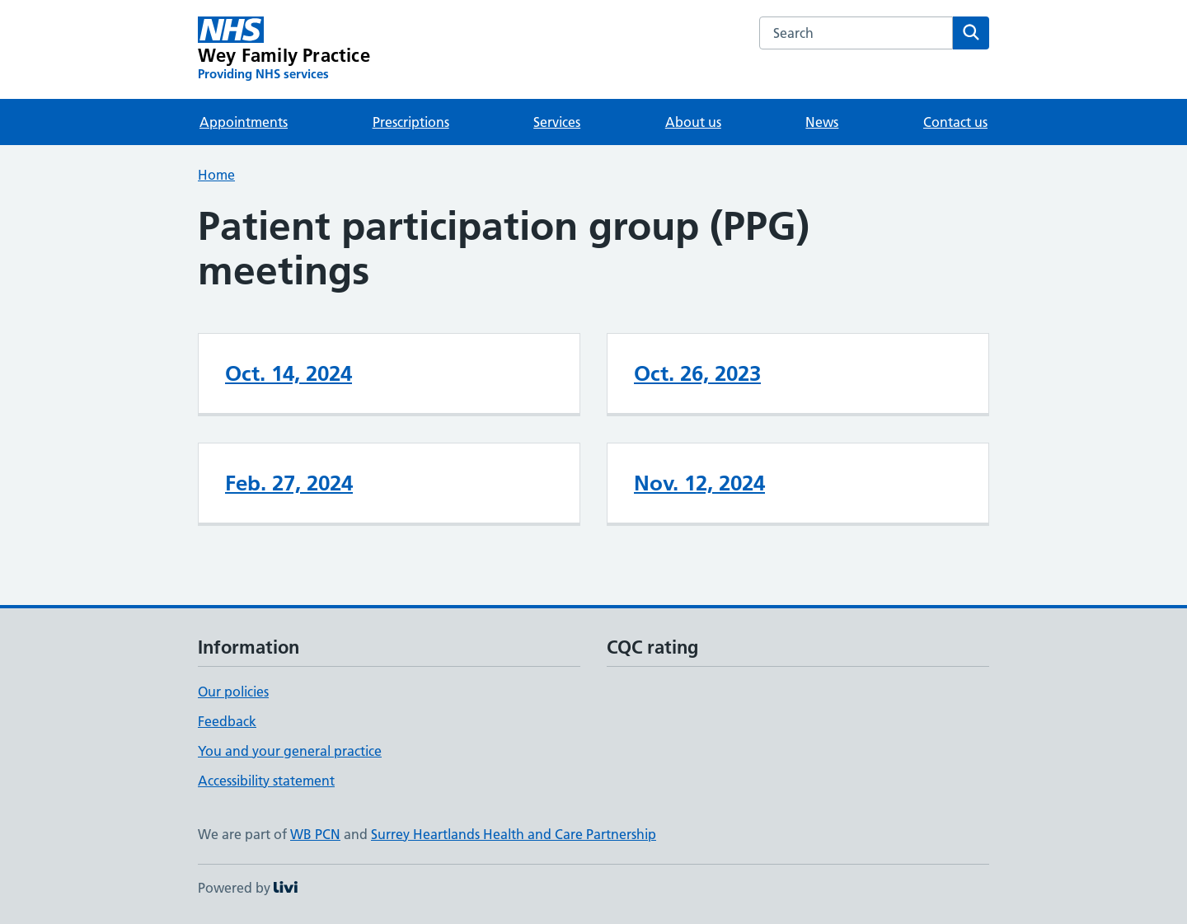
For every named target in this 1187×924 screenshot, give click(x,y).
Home (216, 175)
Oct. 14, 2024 (288, 373)
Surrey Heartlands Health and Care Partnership (513, 834)
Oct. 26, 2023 (697, 373)
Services (556, 122)
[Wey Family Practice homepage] (284, 49)
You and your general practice (290, 751)
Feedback (227, 721)
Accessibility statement (266, 780)
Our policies (233, 691)
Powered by (248, 887)
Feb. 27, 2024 (289, 483)
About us (693, 122)
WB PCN (315, 834)
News (821, 122)
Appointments (243, 122)
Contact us (955, 122)
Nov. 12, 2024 (699, 483)
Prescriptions (411, 122)
